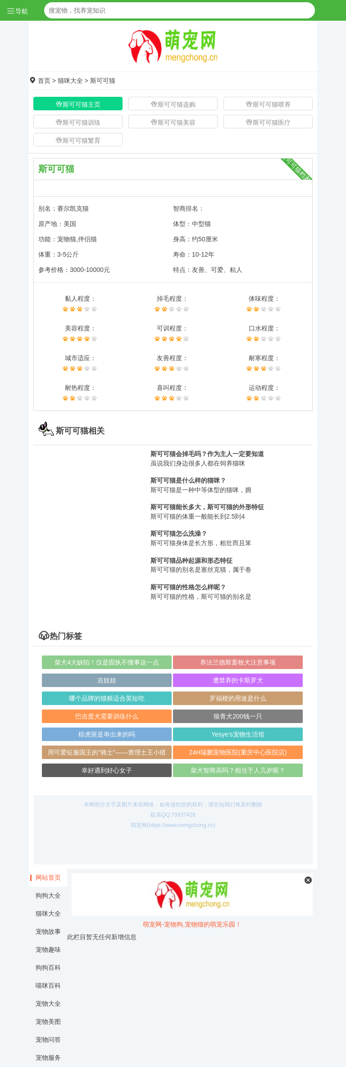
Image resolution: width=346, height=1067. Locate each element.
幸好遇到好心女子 (107, 770)
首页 (44, 80)
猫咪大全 (70, 80)
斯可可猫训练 (77, 122)
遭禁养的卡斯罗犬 (238, 680)
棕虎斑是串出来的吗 (106, 734)
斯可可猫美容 (173, 122)
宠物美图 (48, 1021)
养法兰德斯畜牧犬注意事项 (238, 662)
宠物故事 (48, 931)
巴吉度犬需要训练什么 (106, 716)
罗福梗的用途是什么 (237, 698)
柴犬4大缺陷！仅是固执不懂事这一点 (107, 662)
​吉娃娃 (106, 680)
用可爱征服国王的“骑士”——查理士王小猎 (106, 752)
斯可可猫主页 (77, 104)
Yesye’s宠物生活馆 (237, 734)
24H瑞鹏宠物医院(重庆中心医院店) (238, 752)
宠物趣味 (48, 949)
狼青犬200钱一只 (238, 716)
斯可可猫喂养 (268, 104)
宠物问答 (48, 1039)
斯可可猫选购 (173, 104)
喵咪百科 (48, 985)
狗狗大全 (48, 895)
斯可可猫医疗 (268, 122)
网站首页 (48, 877)
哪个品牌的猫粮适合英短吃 (107, 698)
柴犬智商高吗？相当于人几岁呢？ (238, 770)
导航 (17, 11)
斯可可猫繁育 (77, 140)
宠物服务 (48, 1057)
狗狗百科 (48, 967)
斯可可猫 (102, 80)
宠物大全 (48, 1003)
